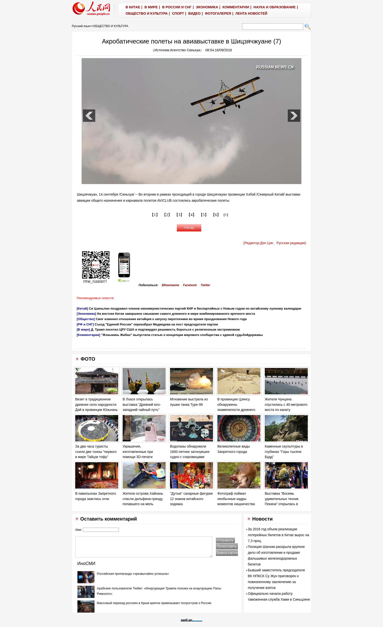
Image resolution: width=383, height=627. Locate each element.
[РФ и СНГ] (85, 324)
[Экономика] (86, 313)
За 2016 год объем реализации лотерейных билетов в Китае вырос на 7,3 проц (278, 535)
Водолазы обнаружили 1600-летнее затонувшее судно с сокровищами (190, 451)
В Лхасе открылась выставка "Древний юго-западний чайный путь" (142, 404)
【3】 (179, 215)
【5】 (204, 215)
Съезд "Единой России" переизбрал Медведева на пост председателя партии (156, 324)
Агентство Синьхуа (185, 50)
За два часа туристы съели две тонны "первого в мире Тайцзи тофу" (96, 451)
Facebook (190, 285)
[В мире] (83, 329)
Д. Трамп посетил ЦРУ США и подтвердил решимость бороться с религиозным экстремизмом (165, 329)
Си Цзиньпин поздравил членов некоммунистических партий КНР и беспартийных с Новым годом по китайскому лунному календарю (195, 308)
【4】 (191, 215)
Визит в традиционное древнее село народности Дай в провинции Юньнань (96, 404)
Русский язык (81, 26)
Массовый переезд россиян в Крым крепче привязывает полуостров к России (154, 603)
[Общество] (86, 319)
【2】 (167, 215)
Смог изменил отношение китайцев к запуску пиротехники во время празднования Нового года (171, 319)
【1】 (155, 215)
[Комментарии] (88, 335)
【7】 (226, 215)
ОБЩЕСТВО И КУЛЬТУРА (110, 26)
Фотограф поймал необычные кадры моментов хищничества (236, 498)
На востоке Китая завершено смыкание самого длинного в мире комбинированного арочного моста (176, 313)
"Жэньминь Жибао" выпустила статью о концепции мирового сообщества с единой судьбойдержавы (182, 335)
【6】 (216, 215)
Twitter (205, 285)
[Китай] (82, 308)
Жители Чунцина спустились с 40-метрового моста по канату (286, 404)
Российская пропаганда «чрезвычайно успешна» (133, 573)
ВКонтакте (170, 285)
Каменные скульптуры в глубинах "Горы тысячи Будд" (284, 451)
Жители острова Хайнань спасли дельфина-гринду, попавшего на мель (143, 498)
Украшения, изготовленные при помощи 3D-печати (138, 451)
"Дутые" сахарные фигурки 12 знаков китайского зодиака (191, 498)
